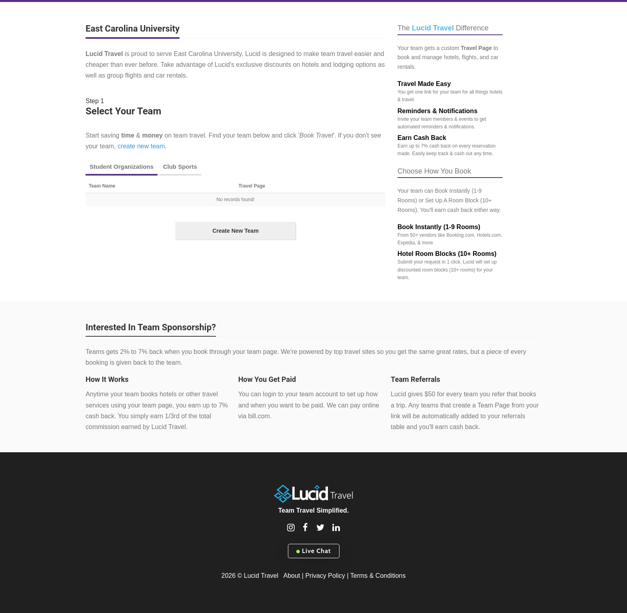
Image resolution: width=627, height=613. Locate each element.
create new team (141, 146)
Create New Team (235, 231)
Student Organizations (122, 166)
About (292, 575)
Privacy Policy (325, 575)
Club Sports (180, 166)
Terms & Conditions (378, 575)
